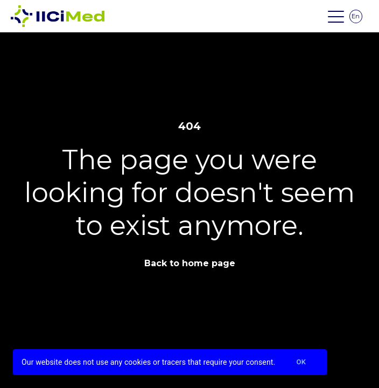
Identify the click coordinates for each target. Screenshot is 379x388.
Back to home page (189, 263)
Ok (301, 362)
